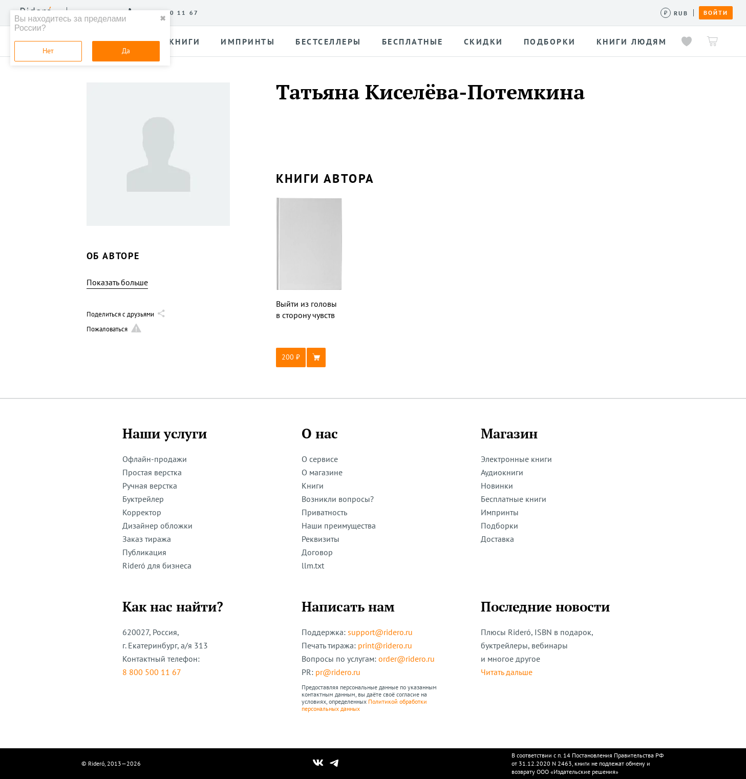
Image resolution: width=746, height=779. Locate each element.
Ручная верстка (149, 485)
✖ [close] (163, 18)
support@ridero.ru (380, 632)
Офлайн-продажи (154, 459)
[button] (309, 357)
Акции (398, 12)
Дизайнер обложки (157, 525)
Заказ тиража (146, 539)
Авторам (312, 12)
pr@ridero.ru (337, 672)
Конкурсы (265, 12)
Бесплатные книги (513, 499)
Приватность (324, 512)
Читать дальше (506, 672)
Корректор (141, 512)
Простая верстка (152, 472)
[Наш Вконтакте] (318, 764)
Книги (313, 485)
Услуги (221, 12)
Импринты (500, 512)
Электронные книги (516, 459)
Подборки (499, 525)
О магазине (322, 472)
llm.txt (313, 565)
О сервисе (176, 12)
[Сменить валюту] (674, 13)
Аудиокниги (502, 472)
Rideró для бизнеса (156, 565)
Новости (357, 12)
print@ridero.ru (385, 645)
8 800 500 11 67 (151, 672)
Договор (317, 552)
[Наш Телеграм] (334, 764)
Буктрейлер (143, 499)
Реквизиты (320, 539)
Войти (716, 12)
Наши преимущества (339, 525)
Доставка (497, 539)
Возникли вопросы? (338, 499)
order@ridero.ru (406, 659)
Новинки (497, 485)
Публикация (144, 552)
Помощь (437, 12)
